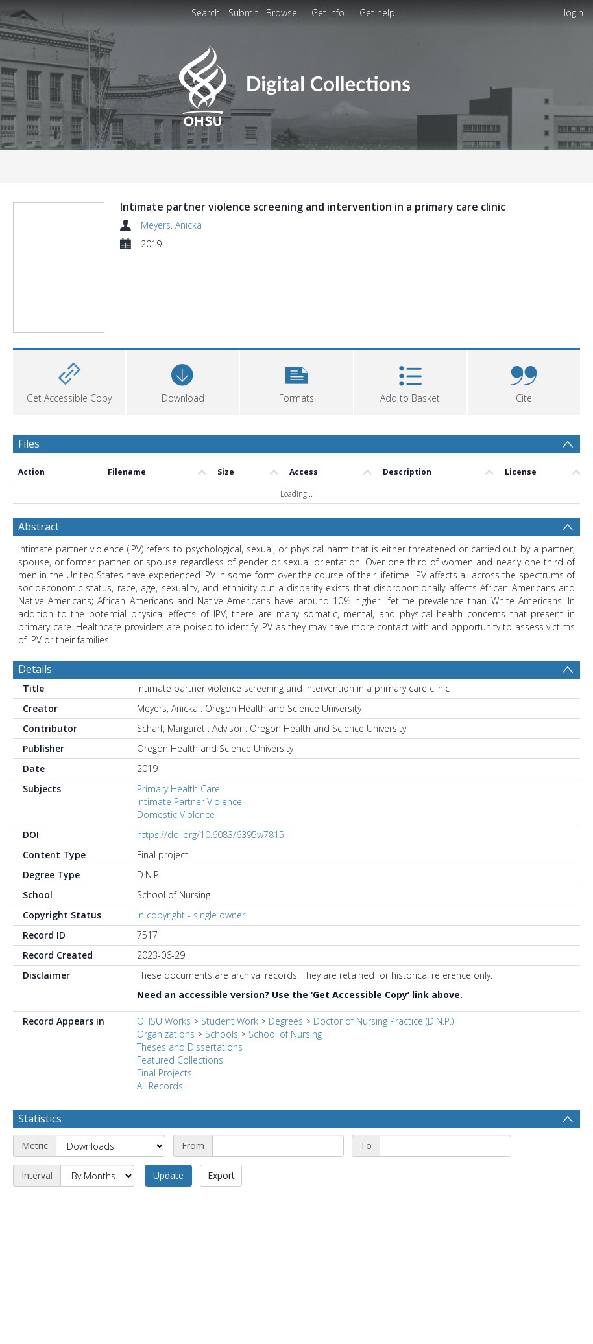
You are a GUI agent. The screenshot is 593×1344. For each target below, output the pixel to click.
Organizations (166, 1034)
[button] (296, 380)
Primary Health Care (178, 788)
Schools (221, 1034)
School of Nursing (285, 1034)
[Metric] (110, 1146)
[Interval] (97, 1176)
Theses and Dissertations (190, 1047)
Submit (243, 12)
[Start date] (278, 1146)
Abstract (38, 526)
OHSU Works (164, 1021)
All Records (160, 1086)
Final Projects (164, 1073)
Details (35, 669)
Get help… (380, 12)
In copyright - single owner (191, 915)
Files (29, 444)
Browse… (285, 12)
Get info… (331, 12)
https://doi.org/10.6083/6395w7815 (210, 834)
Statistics (40, 1118)
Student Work (229, 1021)
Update (168, 1175)
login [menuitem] (573, 12)
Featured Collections (180, 1060)
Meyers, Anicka (171, 225)
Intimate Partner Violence (189, 801)
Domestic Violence (176, 814)
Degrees (286, 1021)
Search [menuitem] (205, 12)
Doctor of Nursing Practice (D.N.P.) (383, 1021)
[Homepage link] (296, 82)
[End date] (445, 1146)
